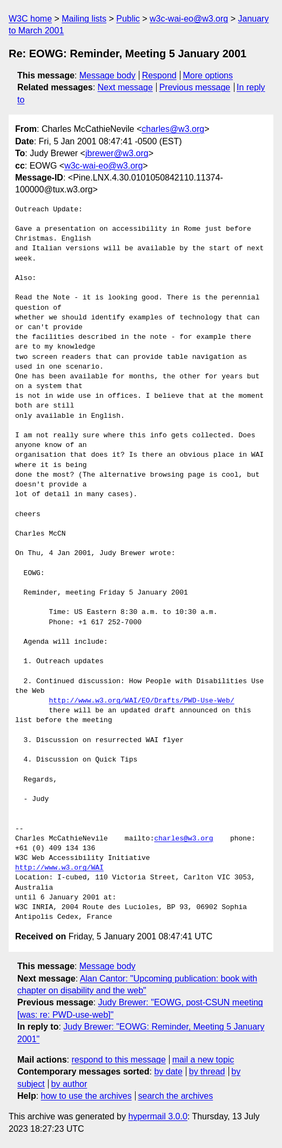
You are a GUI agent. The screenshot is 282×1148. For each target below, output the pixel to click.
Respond (159, 75)
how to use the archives (86, 1095)
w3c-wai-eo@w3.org (189, 18)
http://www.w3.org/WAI (59, 868)
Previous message (195, 87)
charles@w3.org (173, 129)
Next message (125, 87)
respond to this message (118, 1059)
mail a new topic (203, 1059)
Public (128, 18)
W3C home (30, 18)
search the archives (175, 1095)
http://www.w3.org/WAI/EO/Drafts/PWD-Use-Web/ (141, 701)
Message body (107, 75)
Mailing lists (84, 18)
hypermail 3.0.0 (157, 1116)
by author (69, 1084)
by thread (207, 1071)
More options (208, 75)
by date (168, 1071)
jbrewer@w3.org (117, 153)
